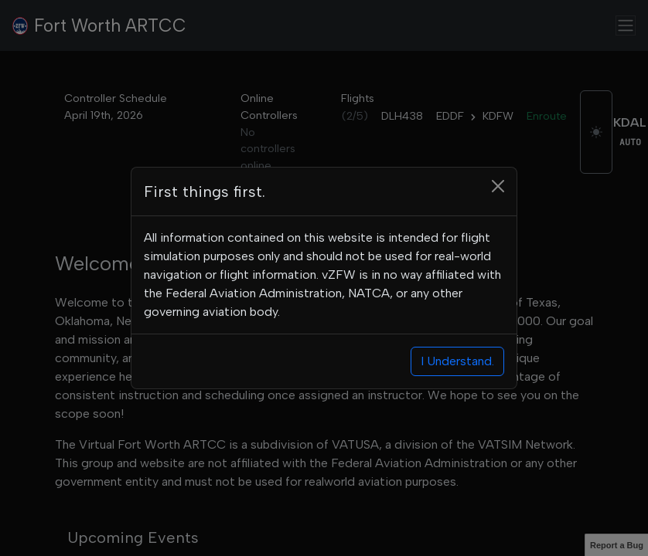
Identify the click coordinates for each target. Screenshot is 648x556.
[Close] (498, 186)
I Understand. (457, 361)
